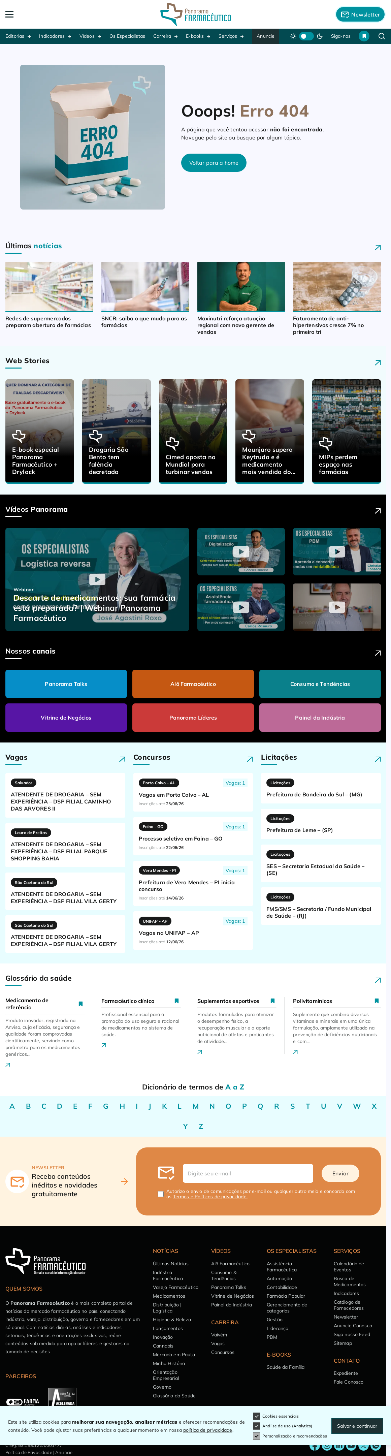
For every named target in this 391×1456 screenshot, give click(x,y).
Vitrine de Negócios (66, 717)
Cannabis (163, 1346)
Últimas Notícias (171, 1264)
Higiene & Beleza (172, 1320)
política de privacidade (207, 1430)
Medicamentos (169, 1296)
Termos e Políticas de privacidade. (210, 1197)
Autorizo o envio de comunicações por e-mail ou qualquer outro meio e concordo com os (260, 1194)
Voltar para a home (214, 162)
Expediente (346, 1373)
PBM (272, 1337)
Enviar (340, 1173)
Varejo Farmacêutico (175, 1287)
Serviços (228, 36)
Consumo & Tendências (223, 1275)
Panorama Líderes (193, 717)
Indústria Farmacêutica (168, 1275)
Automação (279, 1278)
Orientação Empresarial (166, 1375)
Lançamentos (168, 1328)
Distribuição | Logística (167, 1308)
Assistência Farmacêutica (282, 1267)
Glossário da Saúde (174, 1396)
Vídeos (87, 36)
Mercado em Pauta (174, 1355)
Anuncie (265, 36)
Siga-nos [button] (341, 36)
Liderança (277, 1328)
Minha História (169, 1363)
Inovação (163, 1337)
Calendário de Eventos (349, 1267)
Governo (162, 1387)
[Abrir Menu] (43, 14)
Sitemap (343, 1343)
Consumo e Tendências (320, 683)
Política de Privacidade (28, 1452)
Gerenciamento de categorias (287, 1308)
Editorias (14, 36)
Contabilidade (282, 1287)
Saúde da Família (286, 1367)
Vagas (218, 1343)
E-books (195, 36)
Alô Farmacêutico (193, 683)
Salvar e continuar (357, 1426)
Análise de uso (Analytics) (282, 1426)
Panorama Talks (66, 683)
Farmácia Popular (286, 1296)
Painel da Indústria (320, 717)
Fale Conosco (349, 1382)
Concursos (222, 1352)
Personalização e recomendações (290, 1436)
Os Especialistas (127, 36)
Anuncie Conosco (353, 1326)
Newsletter (346, 1317)
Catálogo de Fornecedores (349, 1305)
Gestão (275, 1320)
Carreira (162, 36)
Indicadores (52, 36)
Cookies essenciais (276, 1416)
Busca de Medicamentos (350, 1281)
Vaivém (219, 1335)
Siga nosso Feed (352, 1334)
